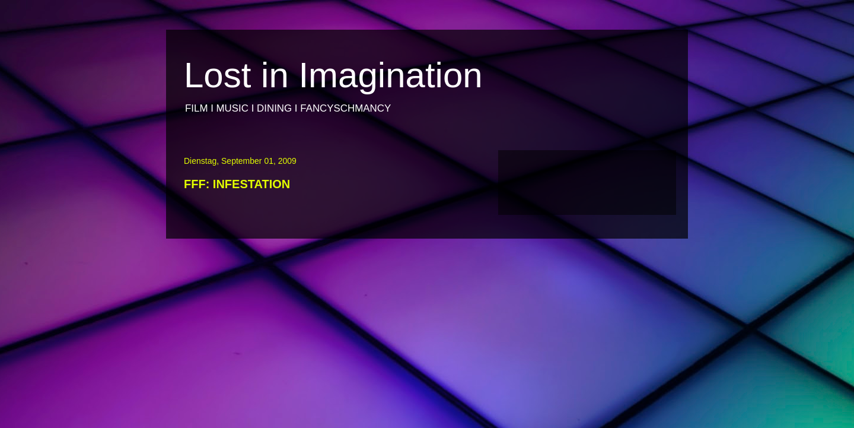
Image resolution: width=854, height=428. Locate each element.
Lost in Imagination (333, 75)
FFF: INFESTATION (237, 184)
